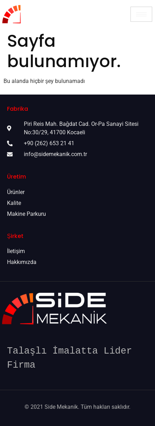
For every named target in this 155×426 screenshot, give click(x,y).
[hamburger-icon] (141, 14)
